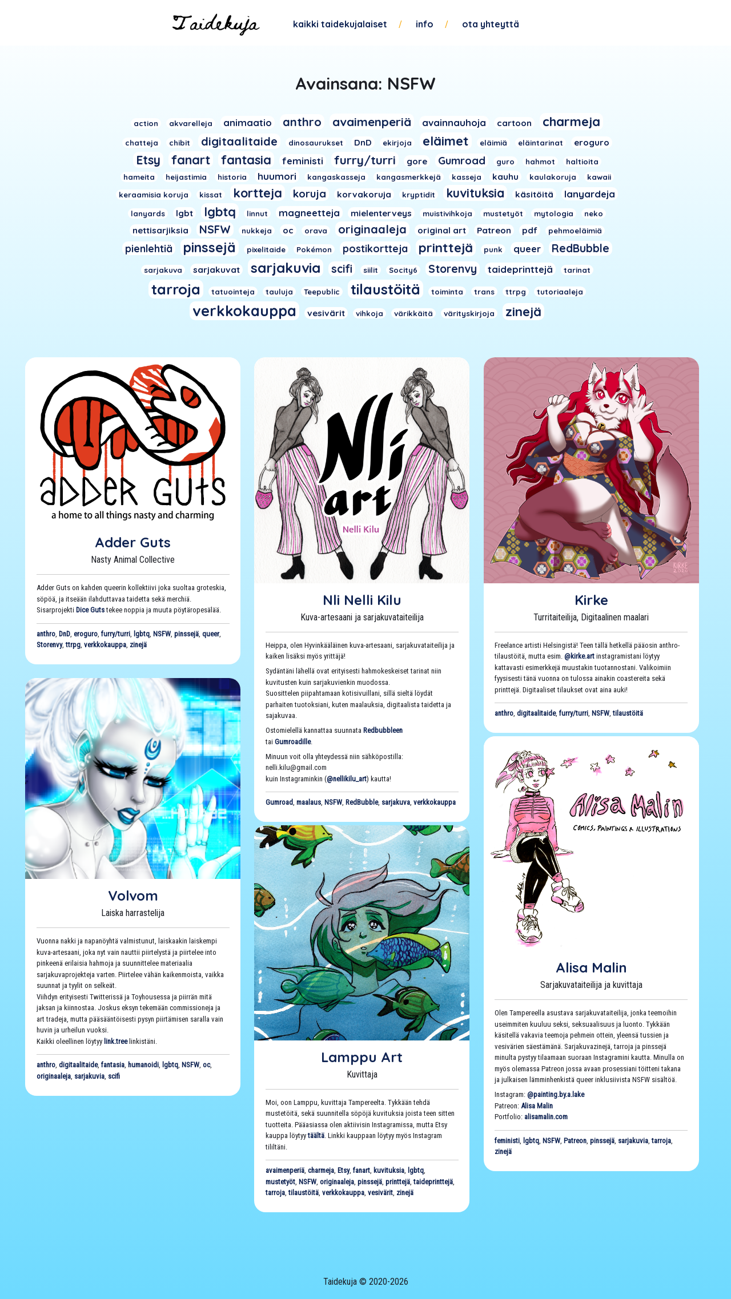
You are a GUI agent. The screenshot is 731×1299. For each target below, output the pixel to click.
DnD (64, 634)
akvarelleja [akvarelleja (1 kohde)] (190, 123)
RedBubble (362, 802)
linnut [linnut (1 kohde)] (257, 213)
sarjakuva (395, 802)
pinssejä (186, 634)
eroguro (86, 634)
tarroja (661, 1140)
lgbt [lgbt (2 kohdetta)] (184, 213)
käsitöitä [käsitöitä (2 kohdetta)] (534, 194)
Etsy (344, 1170)
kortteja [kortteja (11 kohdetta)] (257, 192)
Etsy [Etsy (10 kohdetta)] (148, 159)
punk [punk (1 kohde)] (493, 249)
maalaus (308, 802)
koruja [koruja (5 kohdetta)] (309, 193)
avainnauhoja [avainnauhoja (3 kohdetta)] (454, 122)
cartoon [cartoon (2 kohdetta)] (514, 123)
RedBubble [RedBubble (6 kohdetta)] (580, 248)
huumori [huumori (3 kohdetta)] (277, 176)
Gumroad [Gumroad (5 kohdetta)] (461, 160)
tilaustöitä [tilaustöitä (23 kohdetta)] (385, 289)
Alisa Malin (591, 967)
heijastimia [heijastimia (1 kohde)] (186, 176)
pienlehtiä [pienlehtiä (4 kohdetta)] (148, 248)
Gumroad (279, 802)
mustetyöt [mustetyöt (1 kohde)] (503, 213)
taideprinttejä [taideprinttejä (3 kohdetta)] (520, 269)
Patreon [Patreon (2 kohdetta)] (494, 230)
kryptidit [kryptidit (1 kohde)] (418, 194)
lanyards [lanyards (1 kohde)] (148, 213)
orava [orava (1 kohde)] (315, 230)
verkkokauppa (105, 644)
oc (206, 1064)
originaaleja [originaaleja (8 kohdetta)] (372, 229)
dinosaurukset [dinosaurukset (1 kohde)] (315, 142)
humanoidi (143, 1064)
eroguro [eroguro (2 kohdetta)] (591, 142)
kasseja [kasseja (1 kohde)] (466, 176)
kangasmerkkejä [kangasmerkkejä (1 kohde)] (408, 176)
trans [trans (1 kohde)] (484, 291)
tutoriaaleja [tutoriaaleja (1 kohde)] (560, 291)
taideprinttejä (433, 1181)
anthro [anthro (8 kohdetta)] (302, 122)
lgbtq (142, 634)
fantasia (112, 1064)
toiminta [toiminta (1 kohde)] (447, 291)
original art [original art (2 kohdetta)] (441, 230)
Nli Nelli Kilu (362, 599)
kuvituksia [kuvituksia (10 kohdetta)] (475, 192)
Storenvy (49, 644)
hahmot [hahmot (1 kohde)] (540, 161)
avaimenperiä (285, 1170)
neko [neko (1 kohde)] (593, 213)
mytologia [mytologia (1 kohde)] (553, 213)
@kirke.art (579, 656)
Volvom (133, 895)
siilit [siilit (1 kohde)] (370, 270)
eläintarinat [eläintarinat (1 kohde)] (540, 142)
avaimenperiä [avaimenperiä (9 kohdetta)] (371, 121)
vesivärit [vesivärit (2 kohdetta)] (326, 313)
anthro (46, 634)
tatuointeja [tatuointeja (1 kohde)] (233, 291)
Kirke (591, 599)
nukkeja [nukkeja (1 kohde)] (257, 230)
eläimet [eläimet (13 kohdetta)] (446, 141)
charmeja (321, 1170)
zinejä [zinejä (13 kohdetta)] (523, 312)
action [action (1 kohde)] (146, 123)
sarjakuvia (89, 1076)
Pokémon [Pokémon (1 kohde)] (314, 249)
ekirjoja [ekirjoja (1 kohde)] (397, 142)
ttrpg (73, 644)
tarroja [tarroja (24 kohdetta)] (175, 289)
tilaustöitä (628, 713)
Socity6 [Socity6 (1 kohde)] (403, 270)
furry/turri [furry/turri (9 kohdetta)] (365, 159)
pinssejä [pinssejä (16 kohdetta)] (209, 247)
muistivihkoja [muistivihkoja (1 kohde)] (447, 213)
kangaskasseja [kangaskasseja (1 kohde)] (336, 176)
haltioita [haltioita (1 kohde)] (582, 161)
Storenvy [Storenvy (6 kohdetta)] (452, 269)
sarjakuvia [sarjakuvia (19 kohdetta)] (285, 267)
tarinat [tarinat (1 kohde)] (577, 270)
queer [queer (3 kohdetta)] (527, 249)
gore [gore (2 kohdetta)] (417, 161)
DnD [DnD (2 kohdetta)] (363, 142)
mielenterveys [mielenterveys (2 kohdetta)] (381, 213)
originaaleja (54, 1076)
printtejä (397, 1181)
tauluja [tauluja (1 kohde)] (279, 291)
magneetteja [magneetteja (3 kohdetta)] (309, 213)
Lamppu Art (362, 1057)
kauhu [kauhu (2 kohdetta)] (505, 176)
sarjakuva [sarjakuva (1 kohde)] (163, 270)
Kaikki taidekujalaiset (340, 24)
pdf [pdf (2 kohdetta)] (529, 230)
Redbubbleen (383, 730)
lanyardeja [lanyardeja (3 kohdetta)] (589, 194)
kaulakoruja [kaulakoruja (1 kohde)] (552, 176)
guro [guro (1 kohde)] (505, 161)
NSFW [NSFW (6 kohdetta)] (215, 229)
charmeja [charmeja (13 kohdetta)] (571, 122)
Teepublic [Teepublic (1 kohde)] (322, 291)
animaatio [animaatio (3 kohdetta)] (247, 122)
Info (424, 24)
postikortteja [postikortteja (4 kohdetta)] (375, 248)
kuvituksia (388, 1170)
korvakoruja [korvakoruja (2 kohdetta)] (364, 194)
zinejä (138, 644)
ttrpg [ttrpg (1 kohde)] (515, 291)
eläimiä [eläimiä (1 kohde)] (493, 142)
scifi (114, 1076)
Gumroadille (293, 741)
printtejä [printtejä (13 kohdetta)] (446, 248)
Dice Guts (90, 610)
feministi (507, 1140)
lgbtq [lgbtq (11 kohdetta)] (220, 211)
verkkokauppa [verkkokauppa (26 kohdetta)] (244, 311)
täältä (316, 1135)
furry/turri (115, 634)
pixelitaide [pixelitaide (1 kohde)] (266, 249)
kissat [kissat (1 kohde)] (210, 194)
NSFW (162, 634)
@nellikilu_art (347, 778)
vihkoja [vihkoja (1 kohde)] (369, 313)
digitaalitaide (536, 713)
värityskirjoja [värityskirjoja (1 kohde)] (469, 313)
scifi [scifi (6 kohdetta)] (341, 269)
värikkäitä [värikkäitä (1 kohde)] (413, 313)
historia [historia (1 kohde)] (232, 176)
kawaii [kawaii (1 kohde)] (599, 176)
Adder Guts (133, 542)
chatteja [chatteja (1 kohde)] (141, 142)
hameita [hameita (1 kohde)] (139, 176)
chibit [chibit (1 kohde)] (179, 142)
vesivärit (380, 1192)
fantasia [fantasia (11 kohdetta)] (246, 159)
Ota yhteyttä (490, 24)
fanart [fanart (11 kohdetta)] (190, 159)
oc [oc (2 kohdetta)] (288, 230)
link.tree (115, 1041)
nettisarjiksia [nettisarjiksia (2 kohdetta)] (160, 230)
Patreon (575, 1140)
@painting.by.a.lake (555, 1094)
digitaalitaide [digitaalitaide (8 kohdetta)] (239, 141)
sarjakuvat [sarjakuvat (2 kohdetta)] (216, 269)
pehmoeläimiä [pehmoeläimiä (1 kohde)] (575, 230)
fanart (361, 1170)
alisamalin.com (546, 1116)
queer (210, 634)
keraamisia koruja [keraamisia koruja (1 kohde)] (153, 194)
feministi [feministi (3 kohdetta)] (302, 161)
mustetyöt (280, 1181)
